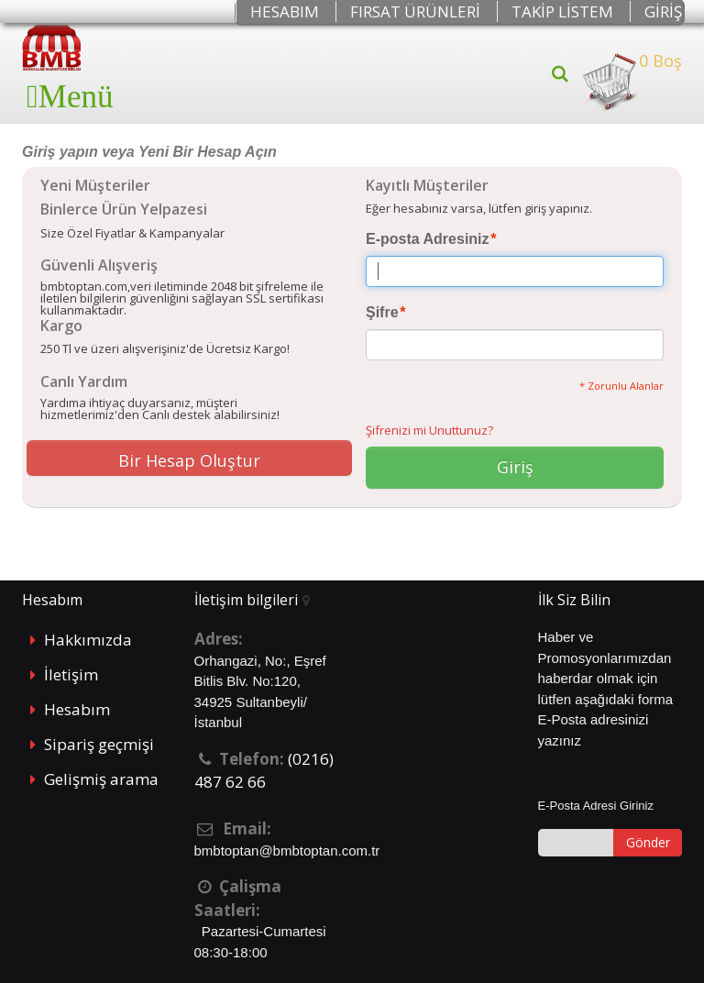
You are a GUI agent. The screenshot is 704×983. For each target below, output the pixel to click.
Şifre (382, 312)
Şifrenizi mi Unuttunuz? (429, 430)
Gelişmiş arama (101, 779)
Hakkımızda (88, 639)
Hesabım (77, 709)
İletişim (71, 674)
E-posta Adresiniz (428, 239)
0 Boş (631, 81)
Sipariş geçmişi (99, 744)
